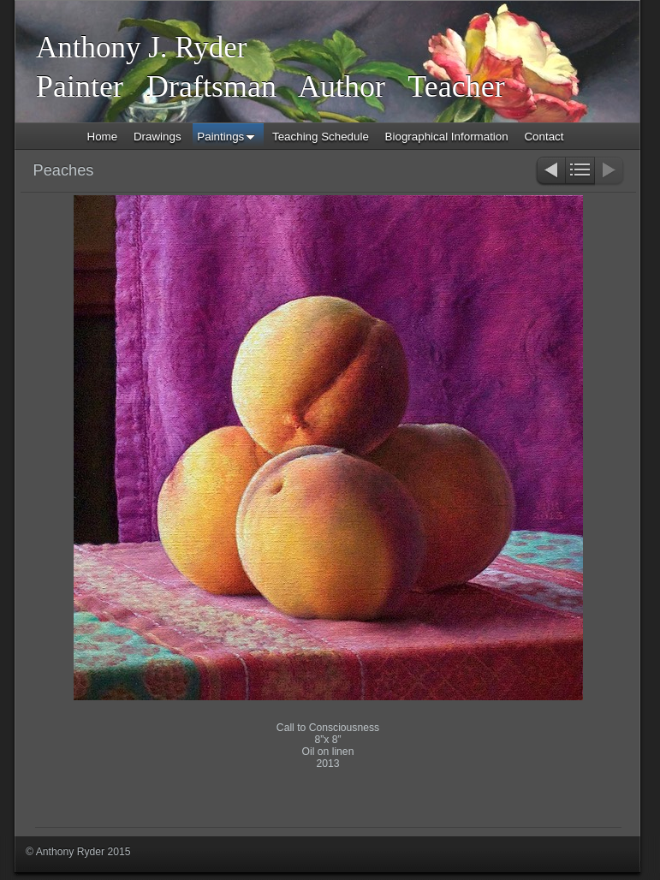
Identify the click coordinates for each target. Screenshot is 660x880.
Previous (550, 172)
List (580, 172)
